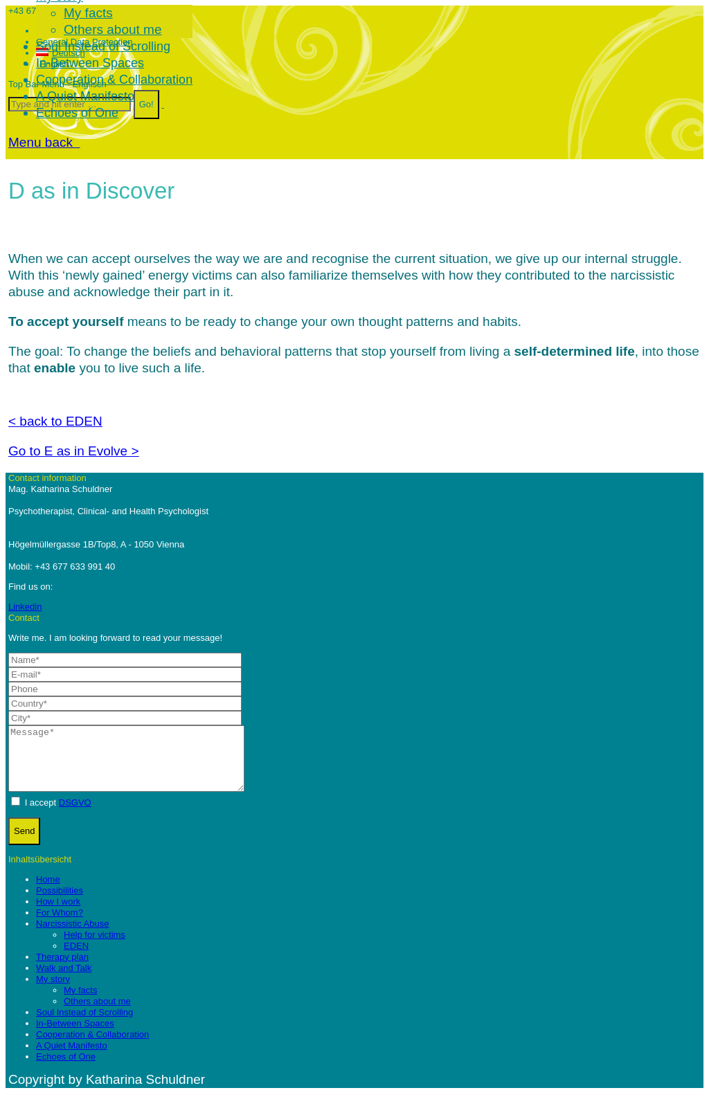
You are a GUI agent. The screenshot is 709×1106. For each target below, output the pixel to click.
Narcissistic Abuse (72, 936)
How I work (58, 914)
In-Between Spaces (75, 1036)
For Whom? (59, 925)
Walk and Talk (63, 980)
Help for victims (94, 947)
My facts (80, 1002)
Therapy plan (62, 969)
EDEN (76, 958)
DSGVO (75, 815)
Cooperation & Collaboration (92, 1047)
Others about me (97, 1013)
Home (48, 892)
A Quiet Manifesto (71, 1058)
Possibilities (59, 903)
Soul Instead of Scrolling (84, 1024)
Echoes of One (66, 1069)
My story (53, 991)
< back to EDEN (55, 421)
